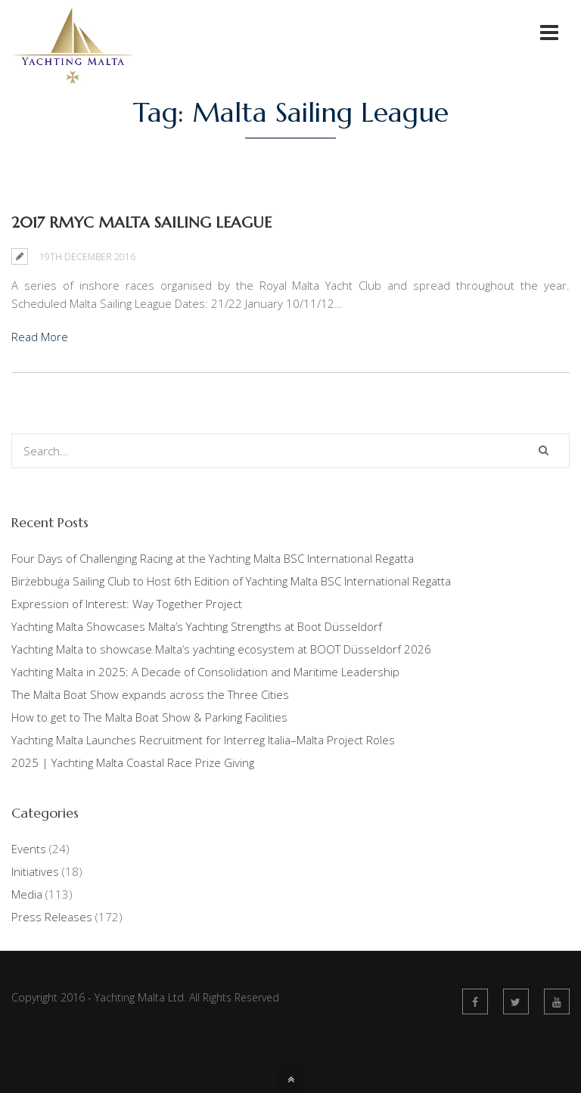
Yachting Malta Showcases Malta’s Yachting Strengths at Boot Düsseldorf (196, 626)
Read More (39, 336)
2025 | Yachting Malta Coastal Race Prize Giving (132, 762)
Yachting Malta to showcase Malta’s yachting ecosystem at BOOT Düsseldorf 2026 (221, 649)
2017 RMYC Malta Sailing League (141, 222)
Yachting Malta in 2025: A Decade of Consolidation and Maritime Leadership (205, 671)
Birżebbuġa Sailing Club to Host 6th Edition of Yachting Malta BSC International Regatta (231, 580)
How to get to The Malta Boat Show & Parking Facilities (149, 717)
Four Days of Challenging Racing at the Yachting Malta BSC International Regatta (212, 558)
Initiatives (35, 871)
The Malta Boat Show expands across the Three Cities (150, 694)
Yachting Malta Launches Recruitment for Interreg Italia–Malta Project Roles (203, 739)
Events (28, 848)
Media (26, 894)
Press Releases (51, 916)
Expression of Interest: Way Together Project (126, 603)
